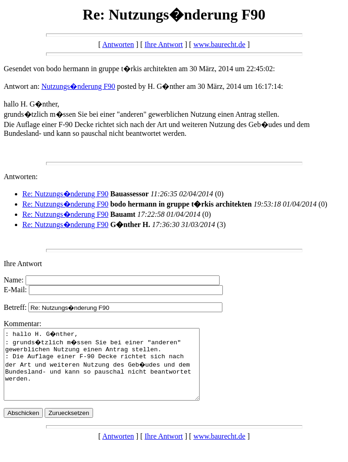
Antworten (118, 44)
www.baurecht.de (220, 44)
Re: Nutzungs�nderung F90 (65, 194)
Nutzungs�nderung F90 (78, 86)
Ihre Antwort (164, 44)
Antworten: (21, 177)
